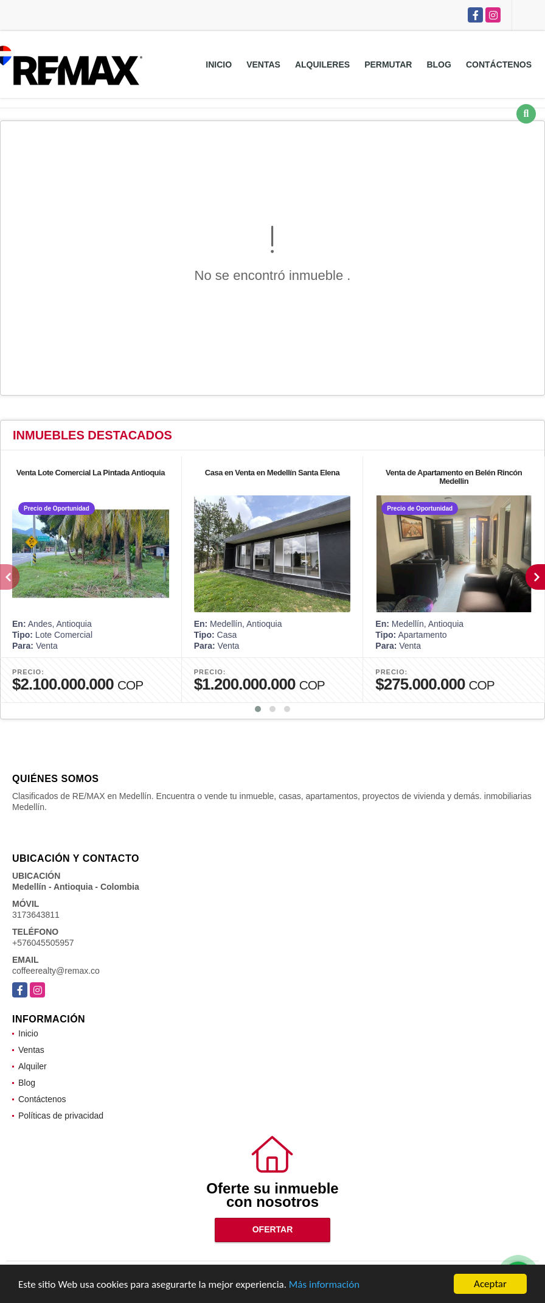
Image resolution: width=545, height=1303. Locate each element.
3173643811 (36, 915)
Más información (324, 1284)
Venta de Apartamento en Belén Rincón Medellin (454, 477)
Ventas (263, 64)
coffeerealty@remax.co (56, 971)
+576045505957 (43, 943)
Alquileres (322, 64)
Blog (438, 64)
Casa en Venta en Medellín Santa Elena (272, 472)
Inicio (219, 64)
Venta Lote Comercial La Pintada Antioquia (90, 472)
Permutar (388, 64)
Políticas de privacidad (60, 1115)
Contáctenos (499, 64)
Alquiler (32, 1066)
